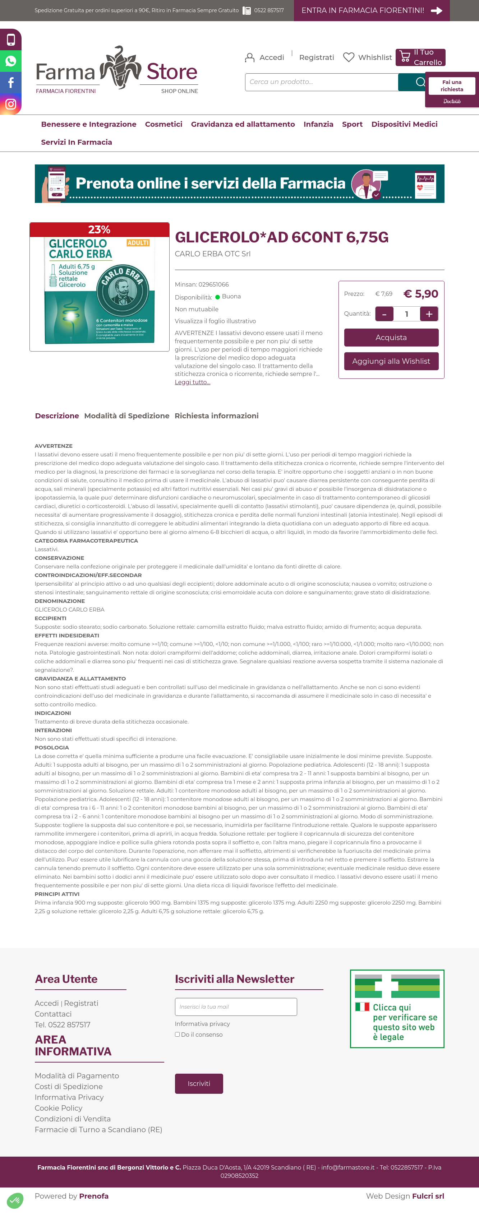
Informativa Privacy (69, 1105)
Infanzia (318, 132)
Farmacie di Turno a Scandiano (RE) (99, 1138)
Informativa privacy (202, 1032)
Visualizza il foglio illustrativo (215, 329)
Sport (352, 132)
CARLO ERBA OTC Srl (213, 262)
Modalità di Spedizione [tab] (127, 424)
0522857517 (407, 1175)
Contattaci (53, 1022)
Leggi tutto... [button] (193, 390)
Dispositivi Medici (405, 132)
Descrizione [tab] (57, 424)
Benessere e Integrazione (89, 132)
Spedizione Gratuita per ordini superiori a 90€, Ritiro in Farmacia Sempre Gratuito (139, 14)
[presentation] (229, 1064)
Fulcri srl (428, 1204)
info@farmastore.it (347, 1175)
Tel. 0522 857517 (63, 1033)
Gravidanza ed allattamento (243, 132)
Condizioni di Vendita (73, 1127)
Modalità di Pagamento (77, 1084)
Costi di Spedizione (69, 1095)
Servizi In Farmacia (76, 150)
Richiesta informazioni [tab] (217, 424)
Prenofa (94, 1204)
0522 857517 (281, 14)
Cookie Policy (59, 1116)
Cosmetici (164, 132)
